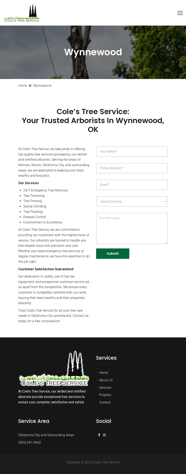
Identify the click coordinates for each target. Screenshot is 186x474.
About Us (106, 380)
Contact (105, 402)
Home (103, 373)
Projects (105, 395)
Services (105, 388)
